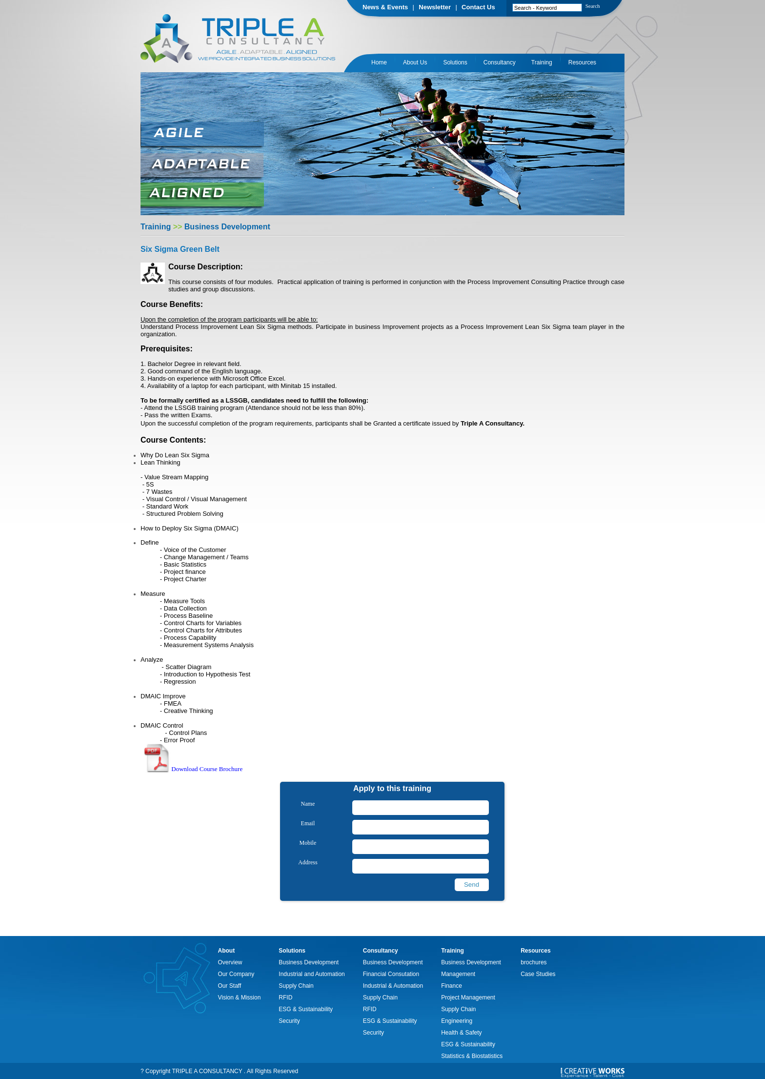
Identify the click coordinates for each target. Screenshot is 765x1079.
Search (592, 6)
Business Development (309, 962)
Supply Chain (296, 985)
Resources (582, 62)
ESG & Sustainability (306, 1009)
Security (289, 1021)
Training (541, 62)
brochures (533, 962)
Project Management (468, 997)
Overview (230, 962)
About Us (415, 62)
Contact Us (478, 7)
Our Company (236, 974)
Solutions (455, 62)
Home (379, 62)
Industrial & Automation (393, 985)
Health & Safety (461, 1032)
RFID (285, 997)
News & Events (385, 7)
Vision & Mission (239, 997)
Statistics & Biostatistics (472, 1056)
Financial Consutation (391, 974)
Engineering (456, 1021)
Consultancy (499, 62)
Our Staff (230, 985)
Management (458, 974)
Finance (451, 985)
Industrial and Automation (311, 974)
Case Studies (538, 974)
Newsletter (435, 7)
